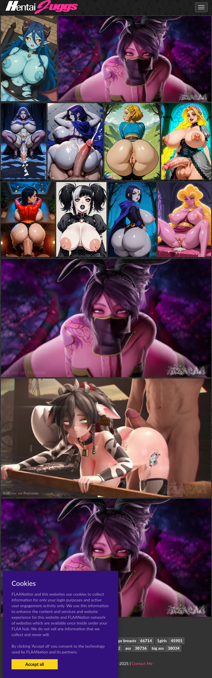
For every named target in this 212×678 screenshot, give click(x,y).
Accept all (34, 664)
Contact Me (142, 663)
